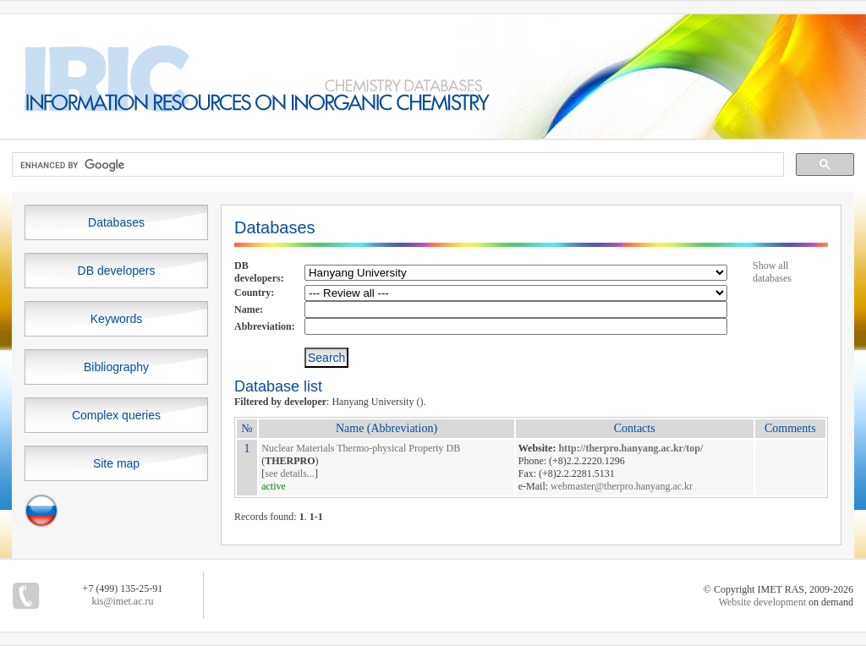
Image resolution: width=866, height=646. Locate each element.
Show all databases (772, 272)
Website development (762, 602)
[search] (396, 164)
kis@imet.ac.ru (122, 601)
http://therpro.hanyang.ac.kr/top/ (630, 448)
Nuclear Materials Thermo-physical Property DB (360, 448)
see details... (290, 473)
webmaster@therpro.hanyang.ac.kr (622, 486)
